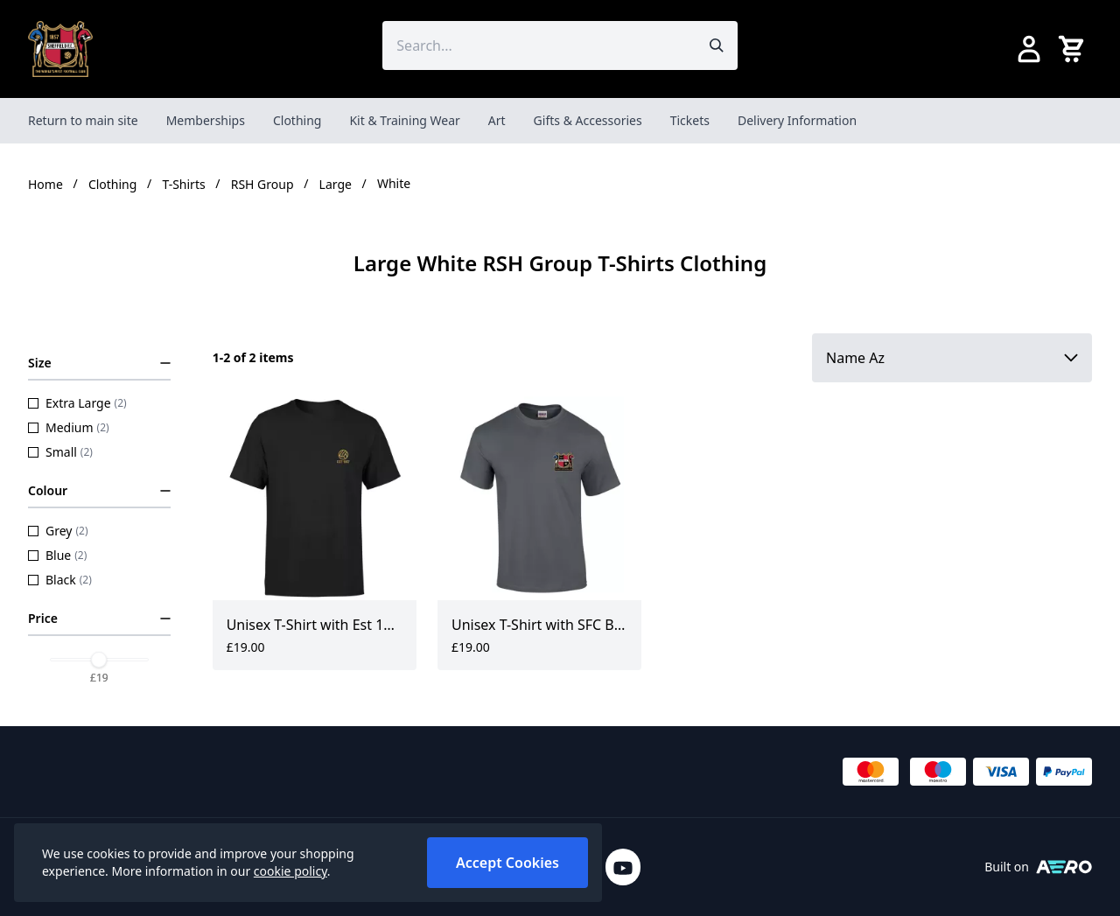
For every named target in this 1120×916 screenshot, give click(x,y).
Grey (58, 530)
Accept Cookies (507, 862)
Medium (68, 427)
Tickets (690, 120)
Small (60, 452)
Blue (57, 555)
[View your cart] (1074, 49)
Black (60, 579)
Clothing (297, 120)
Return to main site (83, 120)
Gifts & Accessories (588, 120)
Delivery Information (797, 120)
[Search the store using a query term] (538, 45)
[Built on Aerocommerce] (1064, 867)
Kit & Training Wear (404, 120)
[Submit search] (717, 45)
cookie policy (290, 871)
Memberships (205, 120)
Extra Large (77, 403)
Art (497, 120)
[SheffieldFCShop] (60, 49)
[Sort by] (952, 357)
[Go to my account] (1029, 49)
